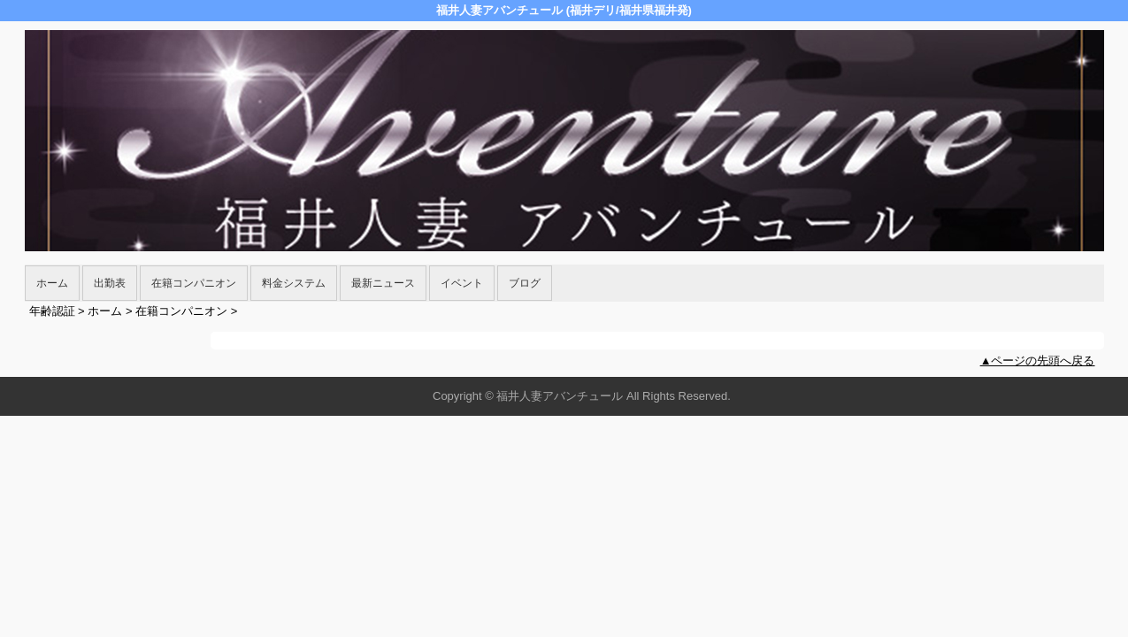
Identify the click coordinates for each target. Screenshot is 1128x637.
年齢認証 (52, 311)
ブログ (525, 283)
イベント (462, 283)
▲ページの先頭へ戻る (1037, 360)
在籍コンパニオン (193, 283)
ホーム (52, 283)
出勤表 (110, 283)
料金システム (294, 283)
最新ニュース (383, 283)
